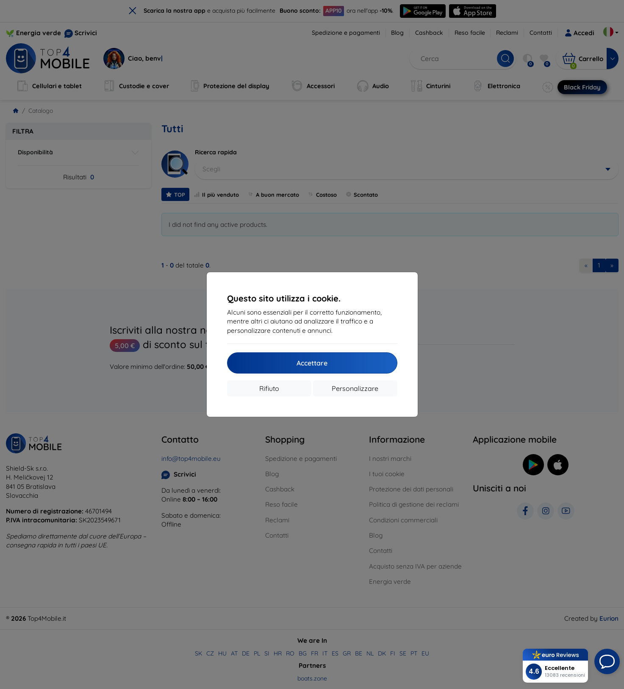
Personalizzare (355, 388)
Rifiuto (269, 388)
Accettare (312, 363)
